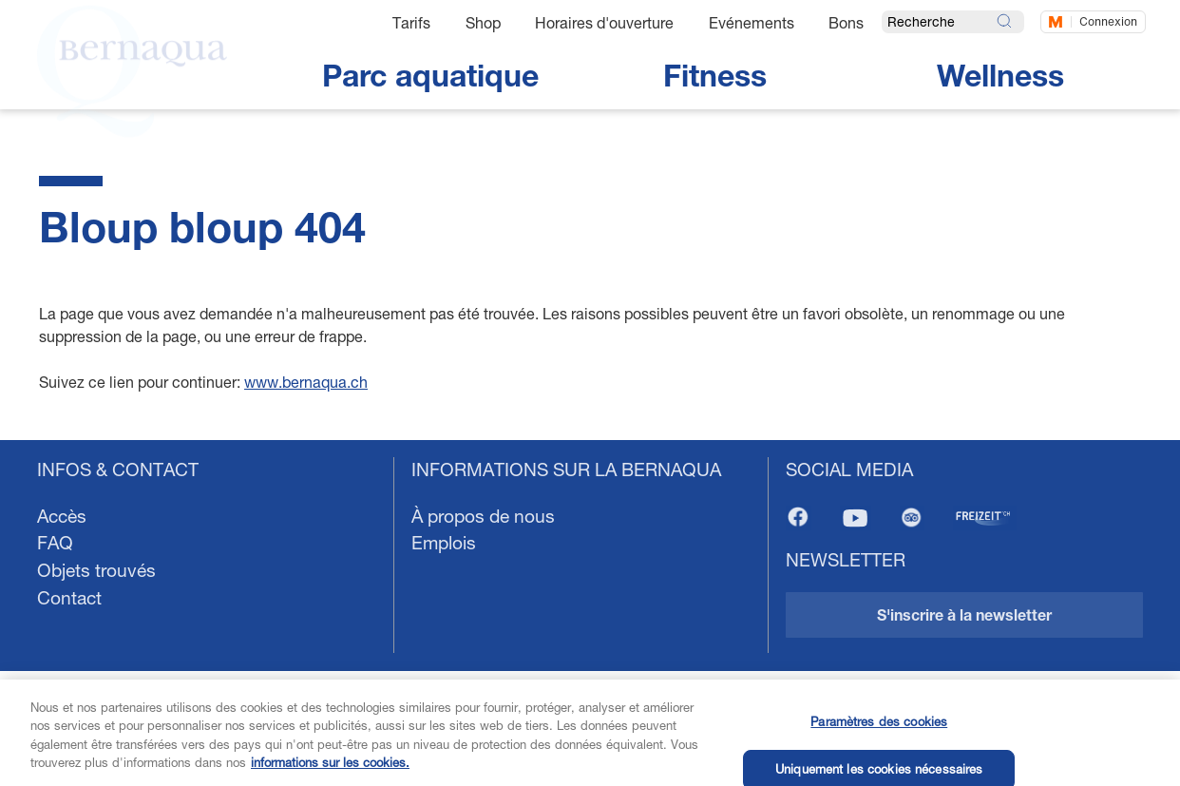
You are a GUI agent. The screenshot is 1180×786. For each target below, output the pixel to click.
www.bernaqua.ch (306, 382)
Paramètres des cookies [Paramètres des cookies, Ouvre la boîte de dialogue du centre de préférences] (878, 730)
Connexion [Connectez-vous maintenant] (1108, 21)
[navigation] (590, 613)
